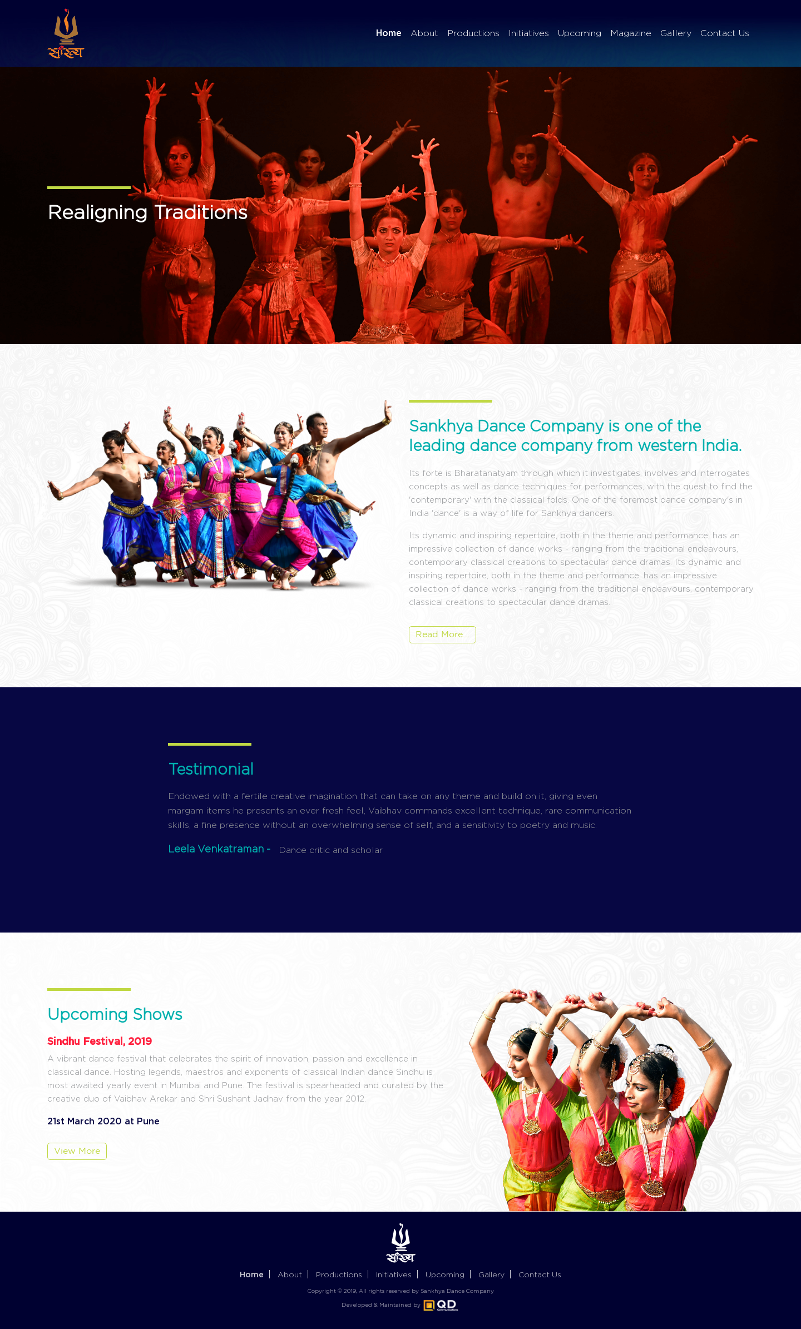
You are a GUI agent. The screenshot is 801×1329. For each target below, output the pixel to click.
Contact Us (724, 33)
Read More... (442, 635)
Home (389, 33)
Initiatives (528, 33)
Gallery (675, 33)
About (424, 33)
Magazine (630, 33)
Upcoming (579, 33)
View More (77, 1151)
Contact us (539, 1274)
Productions (473, 33)
